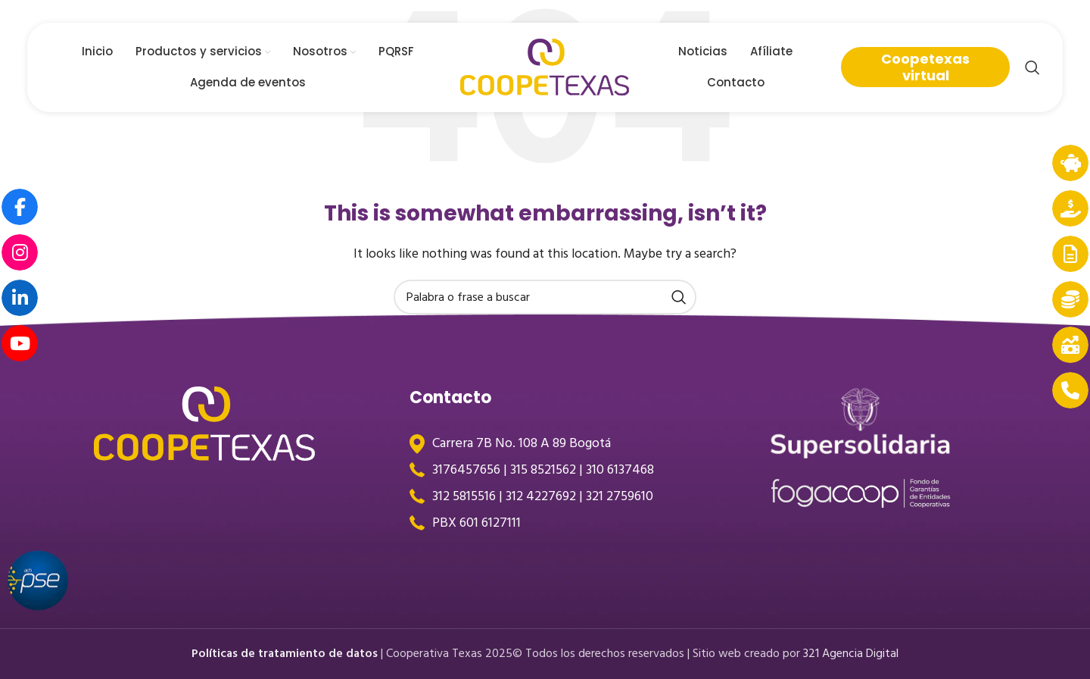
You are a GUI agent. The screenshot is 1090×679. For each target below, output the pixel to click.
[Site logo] (545, 67)
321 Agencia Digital (852, 653)
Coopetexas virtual (925, 68)
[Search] (1032, 68)
